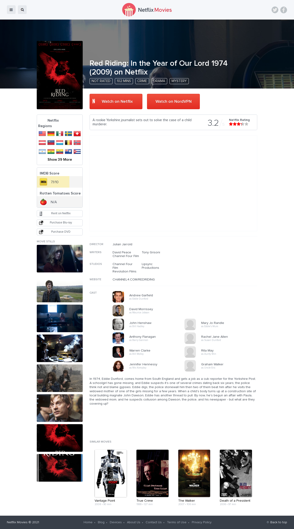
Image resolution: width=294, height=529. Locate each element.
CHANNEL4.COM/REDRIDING (134, 279)
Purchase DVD (61, 231)
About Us (133, 522)
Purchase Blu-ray (61, 222)
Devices (116, 522)
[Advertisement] (222, 272)
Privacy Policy (202, 522)
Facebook (283, 9)
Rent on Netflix (61, 213)
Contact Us (154, 522)
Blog (101, 522)
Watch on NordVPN (173, 102)
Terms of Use (177, 522)
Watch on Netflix (117, 102)
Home (88, 522)
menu (11, 9)
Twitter (274, 9)
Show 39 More (60, 159)
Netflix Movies (17, 522)
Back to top (278, 522)
